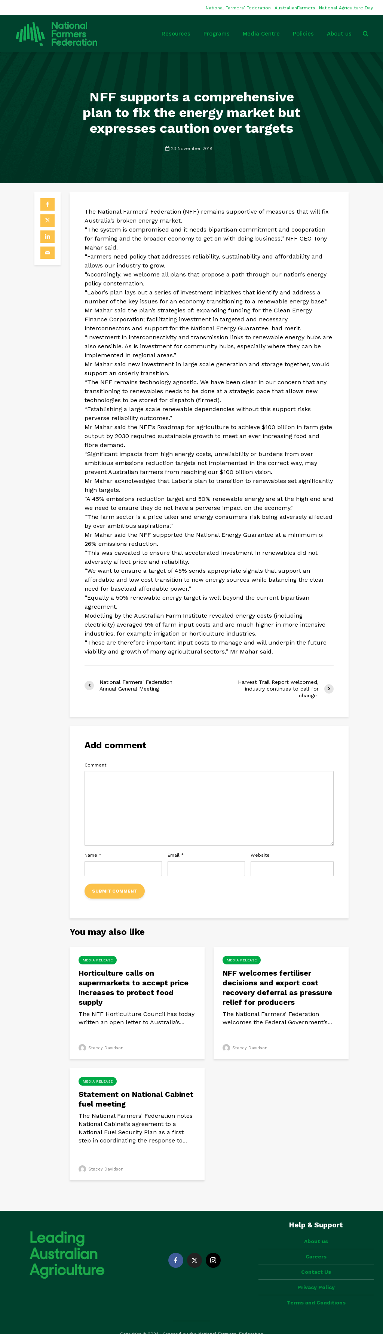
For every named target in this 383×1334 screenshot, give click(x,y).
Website (260, 855)
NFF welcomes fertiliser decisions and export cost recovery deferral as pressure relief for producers (277, 988)
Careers (316, 1244)
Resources (176, 33)
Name (93, 855)
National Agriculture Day (346, 7)
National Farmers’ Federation (238, 7)
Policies (303, 33)
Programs (216, 33)
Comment (95, 765)
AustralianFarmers (295, 7)
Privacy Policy (316, 1275)
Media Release (98, 960)
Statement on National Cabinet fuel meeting (136, 1099)
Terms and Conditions (316, 1290)
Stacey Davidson (101, 1048)
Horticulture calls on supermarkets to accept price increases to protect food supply (134, 988)
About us (339, 33)
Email (176, 855)
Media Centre (261, 33)
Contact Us (316, 1259)
